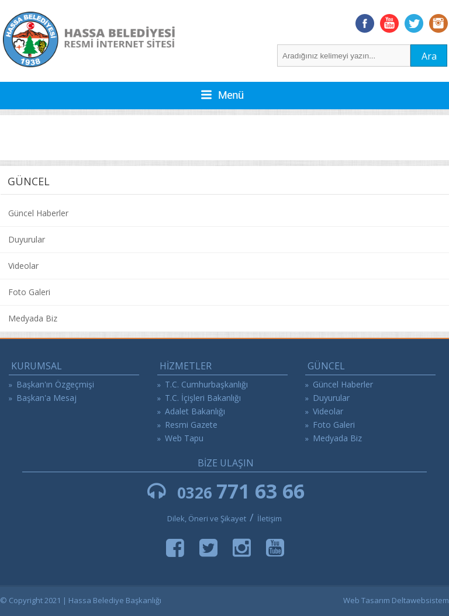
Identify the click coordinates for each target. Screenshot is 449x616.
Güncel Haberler (38, 213)
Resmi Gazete (191, 424)
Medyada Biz (32, 318)
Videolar (23, 265)
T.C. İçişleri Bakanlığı (203, 397)
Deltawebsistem (420, 600)
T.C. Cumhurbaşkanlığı (206, 384)
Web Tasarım (366, 600)
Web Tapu (184, 438)
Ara (429, 56)
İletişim (269, 518)
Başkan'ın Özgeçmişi (55, 384)
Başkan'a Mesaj (46, 397)
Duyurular (26, 239)
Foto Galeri (29, 291)
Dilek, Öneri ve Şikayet (206, 518)
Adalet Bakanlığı (195, 411)
